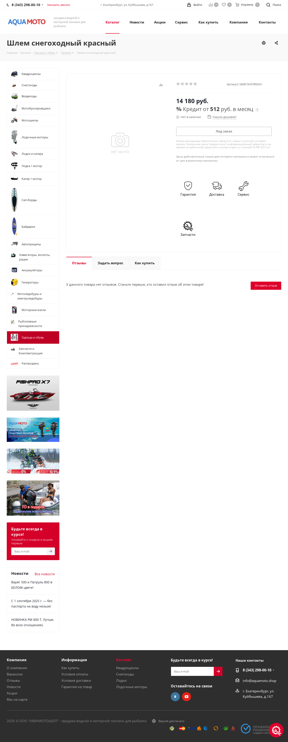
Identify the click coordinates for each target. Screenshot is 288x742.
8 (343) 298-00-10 (257, 670)
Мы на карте (17, 699)
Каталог (123, 659)
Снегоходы (125, 674)
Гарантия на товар (76, 686)
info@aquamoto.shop (259, 680)
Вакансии (15, 674)
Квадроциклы (127, 667)
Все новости (45, 574)
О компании (17, 667)
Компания (16, 659)
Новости (14, 686)
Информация (74, 659)
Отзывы (13, 680)
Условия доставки (76, 680)
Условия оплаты (74, 674)
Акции (12, 693)
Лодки (121, 680)
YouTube (186, 696)
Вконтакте (175, 696)
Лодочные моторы (131, 686)
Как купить (70, 667)
